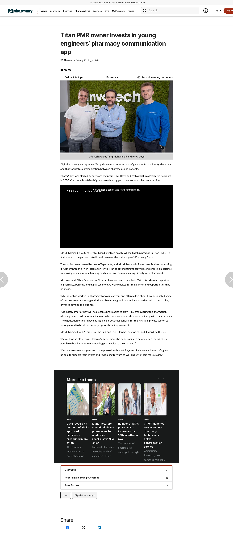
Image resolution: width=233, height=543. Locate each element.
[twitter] (84, 528)
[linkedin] (99, 528)
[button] (163, 378)
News (69, 419)
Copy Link (116, 469)
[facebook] (68, 528)
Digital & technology (85, 495)
